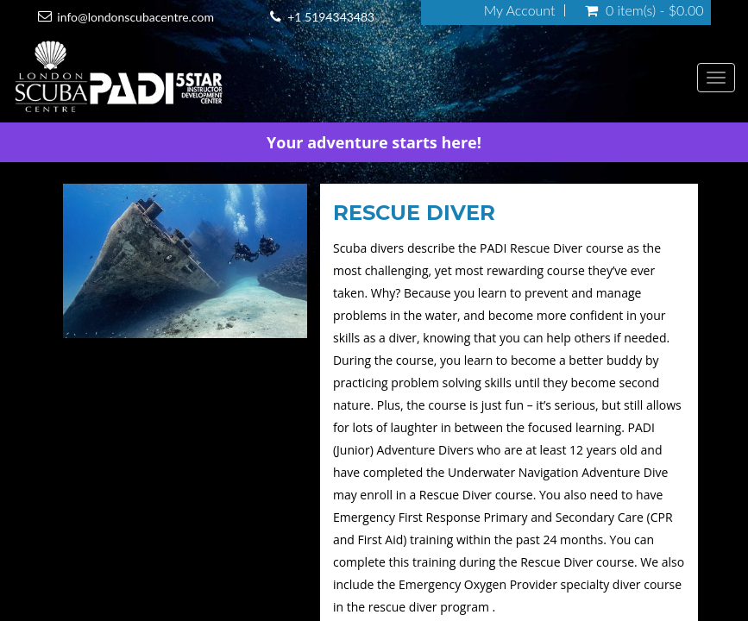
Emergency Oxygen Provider (478, 584)
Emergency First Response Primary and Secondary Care (488, 517)
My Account (520, 10)
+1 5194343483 (330, 16)
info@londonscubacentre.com (135, 16)
